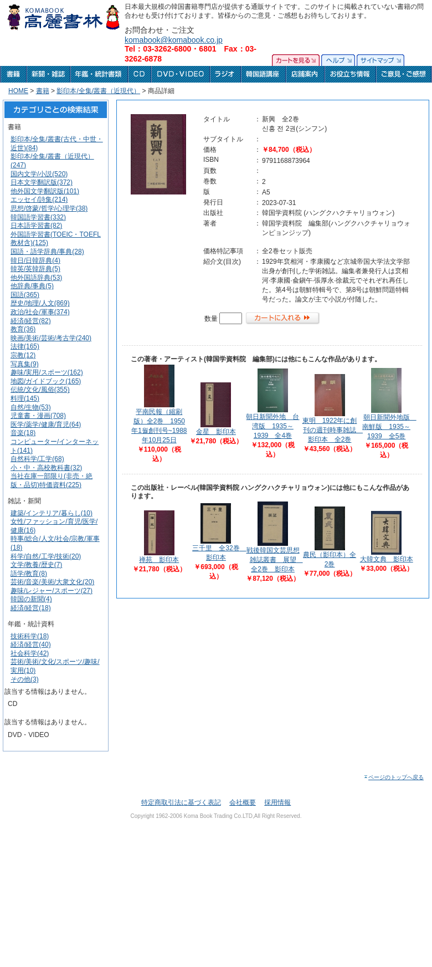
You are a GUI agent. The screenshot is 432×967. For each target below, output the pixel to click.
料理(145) (25, 398)
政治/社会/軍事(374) (40, 312)
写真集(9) (25, 364)
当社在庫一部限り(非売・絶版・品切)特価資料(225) (51, 480)
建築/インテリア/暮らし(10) (51, 513)
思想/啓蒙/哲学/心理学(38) (49, 208)
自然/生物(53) (31, 407)
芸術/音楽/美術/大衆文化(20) (52, 582)
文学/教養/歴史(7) (36, 565)
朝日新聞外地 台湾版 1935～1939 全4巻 (272, 426)
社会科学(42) (30, 653)
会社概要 (242, 802)
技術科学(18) (30, 636)
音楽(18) (23, 433)
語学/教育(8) (29, 573)
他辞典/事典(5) (32, 286)
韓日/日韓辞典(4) (35, 260)
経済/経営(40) (31, 644)
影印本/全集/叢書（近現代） (98, 91)
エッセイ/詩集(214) (39, 199)
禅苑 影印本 (159, 560)
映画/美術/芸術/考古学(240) (51, 338)
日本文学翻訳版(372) (42, 182)
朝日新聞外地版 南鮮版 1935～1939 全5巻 (389, 426)
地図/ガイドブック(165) (46, 381)
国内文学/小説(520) (39, 174)
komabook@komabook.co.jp (174, 39)
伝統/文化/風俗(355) (40, 389)
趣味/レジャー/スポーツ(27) (51, 591)
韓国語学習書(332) (38, 217)
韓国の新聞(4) (31, 599)
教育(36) (23, 329)
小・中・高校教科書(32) (46, 468)
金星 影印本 (216, 432)
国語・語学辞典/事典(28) (47, 251)
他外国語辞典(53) (36, 278)
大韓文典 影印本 (386, 559)
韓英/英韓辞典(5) (35, 269)
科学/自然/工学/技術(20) (46, 556)
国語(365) (25, 295)
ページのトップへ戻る (393, 777)
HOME (18, 91)
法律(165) (25, 346)
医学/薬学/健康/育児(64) (46, 424)
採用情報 (277, 802)
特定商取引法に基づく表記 (181, 802)
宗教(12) (23, 355)
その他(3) (25, 679)
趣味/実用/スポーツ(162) (47, 372)
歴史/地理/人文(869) (40, 303)
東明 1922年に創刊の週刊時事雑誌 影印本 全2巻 (332, 430)
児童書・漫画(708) (38, 415)
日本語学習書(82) (36, 225)
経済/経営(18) (31, 608)
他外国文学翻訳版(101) (45, 191)
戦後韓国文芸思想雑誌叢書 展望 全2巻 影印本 (274, 559)
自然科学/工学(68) (37, 459)
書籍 (42, 91)
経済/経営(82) (31, 321)
